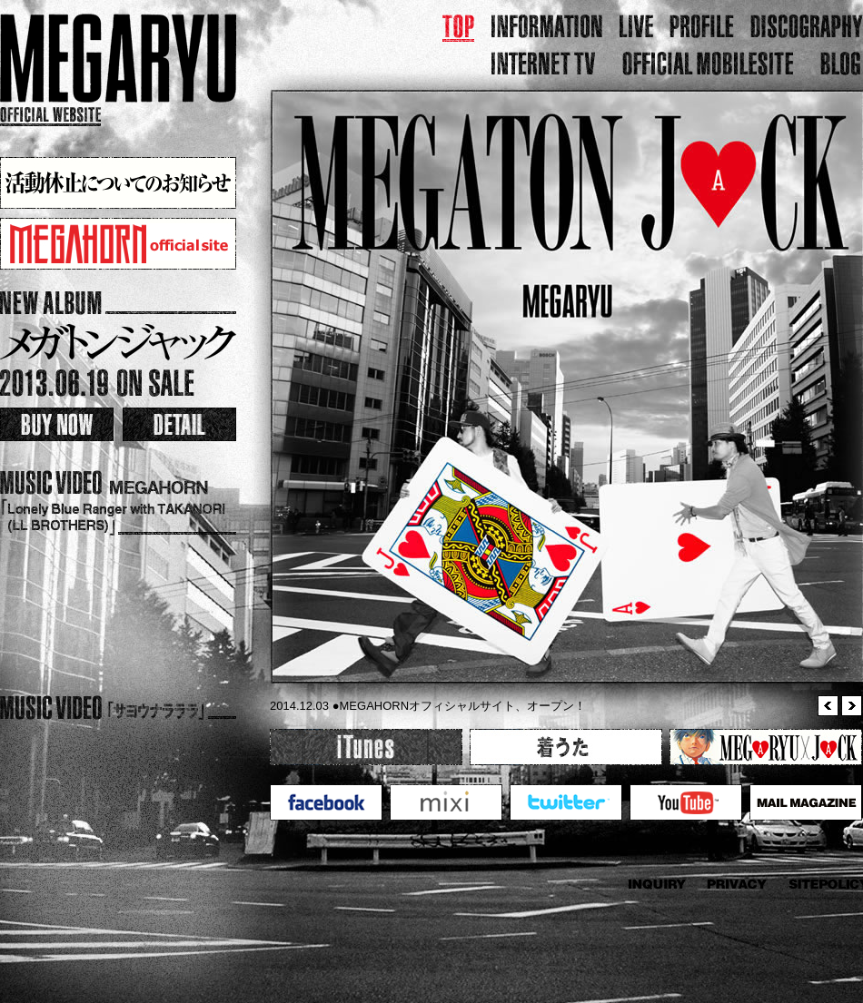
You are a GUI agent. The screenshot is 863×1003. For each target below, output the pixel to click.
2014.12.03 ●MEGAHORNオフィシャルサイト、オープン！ (428, 706)
